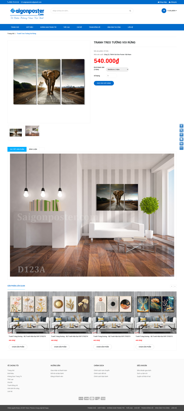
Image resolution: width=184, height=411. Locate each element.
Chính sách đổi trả (100, 373)
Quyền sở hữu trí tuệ (144, 376)
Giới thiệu (29, 27)
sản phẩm (172, 11)
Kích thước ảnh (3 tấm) (99, 68)
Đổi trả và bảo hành (57, 373)
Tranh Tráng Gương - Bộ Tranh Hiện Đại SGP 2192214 (69, 336)
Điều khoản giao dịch (144, 370)
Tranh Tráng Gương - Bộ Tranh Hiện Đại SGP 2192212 (154, 336)
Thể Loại (66, 27)
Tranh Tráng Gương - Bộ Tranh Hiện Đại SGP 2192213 (111, 336)
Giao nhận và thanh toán (59, 370)
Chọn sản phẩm (18, 347)
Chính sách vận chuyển (101, 370)
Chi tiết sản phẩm (17, 149)
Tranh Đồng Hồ (94, 27)
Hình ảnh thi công (114, 27)
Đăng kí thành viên (57, 376)
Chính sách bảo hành (101, 376)
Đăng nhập (162, 2)
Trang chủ (15, 27)
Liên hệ (130, 27)
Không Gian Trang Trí (48, 27)
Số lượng (97, 76)
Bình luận (33, 149)
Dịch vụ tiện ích (142, 373)
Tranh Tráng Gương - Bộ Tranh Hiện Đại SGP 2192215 (27, 336)
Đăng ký (173, 2)
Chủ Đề (79, 27)
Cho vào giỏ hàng (104, 83)
